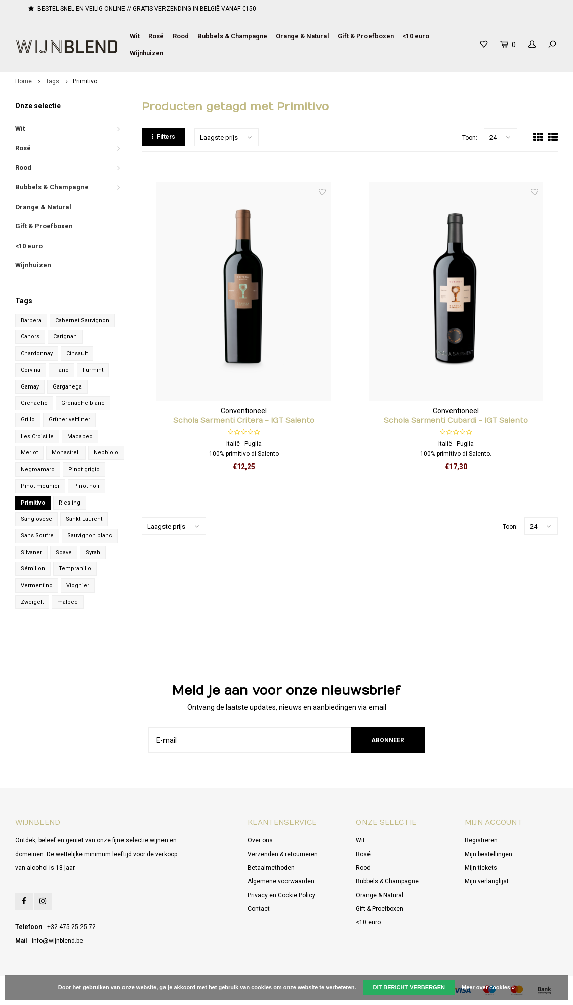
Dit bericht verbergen (409, 987)
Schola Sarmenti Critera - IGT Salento (243, 420)
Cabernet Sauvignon (82, 320)
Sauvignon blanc (89, 535)
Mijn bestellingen (488, 854)
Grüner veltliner (69, 419)
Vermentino (37, 585)
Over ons (260, 840)
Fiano (61, 370)
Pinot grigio (84, 469)
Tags (52, 81)
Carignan (65, 336)
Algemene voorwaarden (281, 881)
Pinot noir (86, 486)
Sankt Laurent (84, 519)
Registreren (481, 840)
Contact (259, 908)
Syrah (93, 552)
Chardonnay (37, 353)
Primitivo (85, 81)
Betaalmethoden (271, 867)
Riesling (69, 502)
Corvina (30, 370)
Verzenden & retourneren (283, 854)
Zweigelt (32, 602)
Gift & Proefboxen (366, 36)
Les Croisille (37, 436)
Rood (181, 36)
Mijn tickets (481, 867)
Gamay (30, 386)
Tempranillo (75, 568)
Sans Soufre (37, 535)
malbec (67, 602)
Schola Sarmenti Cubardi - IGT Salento (456, 420)
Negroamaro (38, 469)
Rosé (156, 36)
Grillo (28, 419)
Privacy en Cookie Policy (281, 895)
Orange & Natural (302, 36)
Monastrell (66, 452)
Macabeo (80, 436)
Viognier (77, 585)
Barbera (31, 320)
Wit (135, 36)
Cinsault (77, 353)
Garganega (67, 386)
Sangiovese (36, 519)
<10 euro (415, 36)
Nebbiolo (106, 452)
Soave (64, 552)
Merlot (29, 452)
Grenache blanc (83, 403)
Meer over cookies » (488, 987)
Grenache (34, 403)
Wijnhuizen (146, 53)
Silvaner (31, 552)
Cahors (30, 336)
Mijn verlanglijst (487, 881)
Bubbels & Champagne (232, 36)
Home (23, 81)
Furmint (93, 370)
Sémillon (33, 568)
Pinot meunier (40, 486)
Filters (163, 136)
